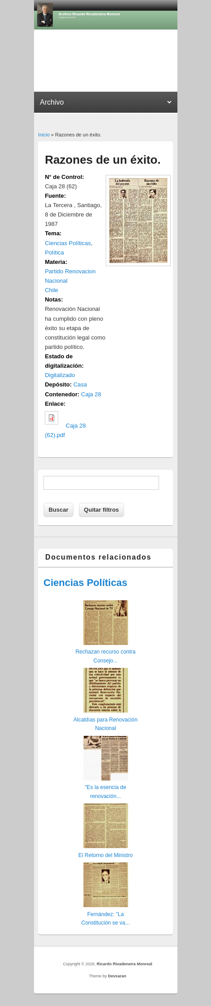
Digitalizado (60, 375)
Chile (51, 290)
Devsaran (117, 976)
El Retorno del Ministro (105, 855)
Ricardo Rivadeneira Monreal (124, 964)
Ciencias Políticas (68, 243)
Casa (80, 384)
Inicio (44, 134)
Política (54, 252)
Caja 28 (91, 394)
